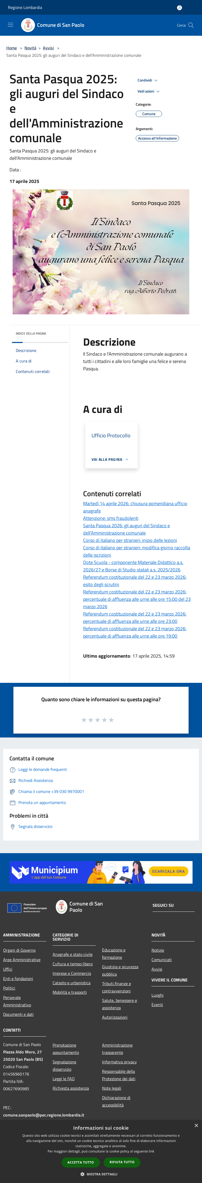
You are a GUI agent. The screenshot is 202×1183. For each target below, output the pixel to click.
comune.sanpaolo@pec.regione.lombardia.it (43, 1115)
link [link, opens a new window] (151, 1151)
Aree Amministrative (22, 959)
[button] (101, 1174)
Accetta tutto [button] (81, 1162)
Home (11, 48)
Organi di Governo (19, 950)
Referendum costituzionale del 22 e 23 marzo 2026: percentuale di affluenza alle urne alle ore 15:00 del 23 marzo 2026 (137, 599)
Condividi (148, 80)
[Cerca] (191, 25)
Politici (9, 988)
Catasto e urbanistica (71, 983)
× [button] (196, 1126)
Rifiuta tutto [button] (122, 1162)
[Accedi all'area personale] (179, 8)
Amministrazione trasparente (117, 1049)
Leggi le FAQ (64, 1079)
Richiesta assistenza (71, 1088)
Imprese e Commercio (72, 973)
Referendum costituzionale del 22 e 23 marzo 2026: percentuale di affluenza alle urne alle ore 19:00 (134, 632)
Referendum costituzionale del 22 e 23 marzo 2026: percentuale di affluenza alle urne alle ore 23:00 (134, 617)
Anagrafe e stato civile (73, 954)
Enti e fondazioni (18, 978)
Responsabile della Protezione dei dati (118, 1075)
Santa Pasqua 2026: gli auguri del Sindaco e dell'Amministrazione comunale (126, 529)
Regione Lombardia (25, 7)
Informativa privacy (119, 1062)
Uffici (7, 969)
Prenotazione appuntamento (66, 1049)
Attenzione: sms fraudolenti (110, 518)
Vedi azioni (149, 91)
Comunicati (162, 959)
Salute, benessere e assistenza (119, 1004)
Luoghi (158, 995)
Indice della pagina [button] (31, 333)
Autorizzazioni (115, 1017)
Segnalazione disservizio (64, 1065)
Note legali (111, 1088)
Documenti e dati (18, 1014)
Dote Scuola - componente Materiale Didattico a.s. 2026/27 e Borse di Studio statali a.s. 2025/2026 (133, 566)
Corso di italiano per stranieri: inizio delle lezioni (130, 540)
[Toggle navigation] (10, 25)
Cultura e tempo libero (73, 964)
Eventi (157, 1004)
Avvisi (48, 48)
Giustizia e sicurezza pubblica (120, 970)
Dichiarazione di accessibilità (116, 1101)
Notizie (158, 950)
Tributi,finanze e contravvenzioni (116, 987)
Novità (30, 48)
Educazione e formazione (113, 953)
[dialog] (101, 1151)
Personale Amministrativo (17, 1001)
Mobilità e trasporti (70, 992)
